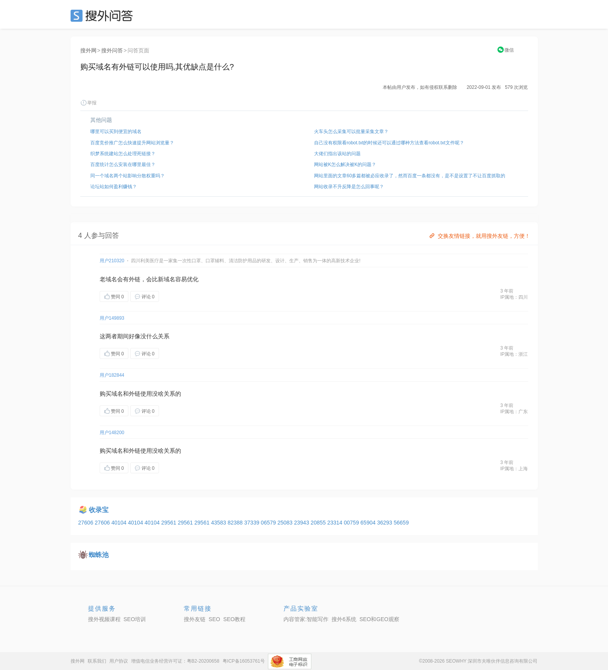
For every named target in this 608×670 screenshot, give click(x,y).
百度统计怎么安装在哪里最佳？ (122, 164)
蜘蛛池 (99, 555)
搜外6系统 (344, 619)
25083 (285, 522)
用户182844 (112, 375)
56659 (401, 522)
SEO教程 (234, 619)
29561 (169, 522)
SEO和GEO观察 (379, 619)
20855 (319, 522)
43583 (219, 522)
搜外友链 (195, 619)
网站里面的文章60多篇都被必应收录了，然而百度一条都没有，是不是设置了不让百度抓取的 (409, 175)
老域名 (108, 279)
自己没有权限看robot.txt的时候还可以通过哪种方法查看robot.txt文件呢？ (389, 142)
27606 (86, 522)
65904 (369, 522)
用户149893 (112, 318)
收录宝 (99, 510)
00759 (352, 522)
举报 (88, 103)
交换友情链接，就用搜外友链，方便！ (479, 236)
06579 (269, 522)
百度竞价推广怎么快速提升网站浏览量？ (132, 142)
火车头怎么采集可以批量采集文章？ (351, 131)
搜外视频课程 (104, 619)
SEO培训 (135, 619)
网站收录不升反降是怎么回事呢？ (349, 186)
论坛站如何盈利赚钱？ (113, 186)
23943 (302, 522)
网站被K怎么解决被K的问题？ (345, 164)
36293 (385, 522)
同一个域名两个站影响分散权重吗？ (127, 175)
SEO (103, 16)
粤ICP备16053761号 (244, 661)
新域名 (166, 279)
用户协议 (118, 661)
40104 (119, 522)
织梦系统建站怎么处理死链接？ (122, 153)
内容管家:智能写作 (305, 619)
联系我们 (97, 661)
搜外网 (88, 50)
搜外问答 (112, 50)
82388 (236, 522)
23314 (335, 522)
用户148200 (112, 432)
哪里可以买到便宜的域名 (116, 131)
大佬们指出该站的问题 (337, 153)
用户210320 (112, 260)
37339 (252, 522)
